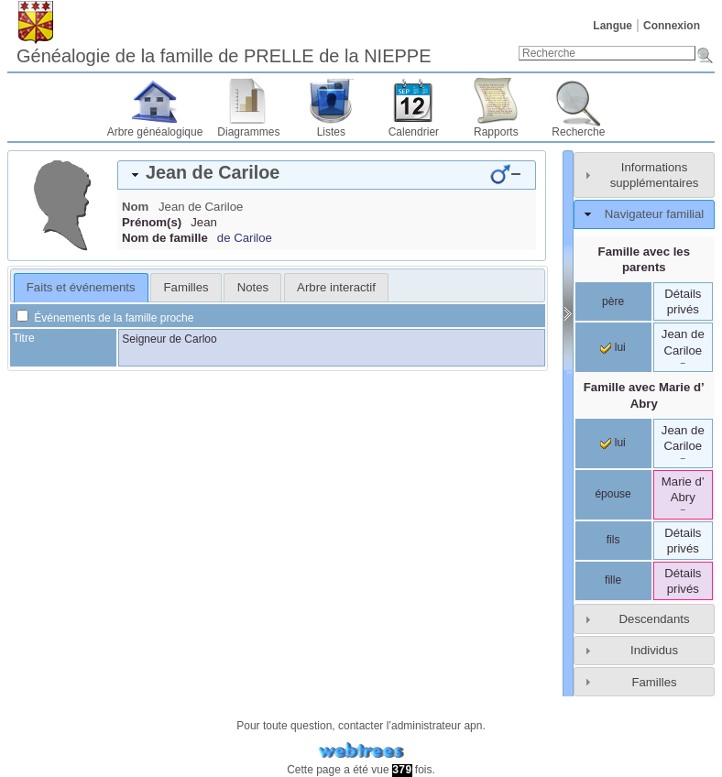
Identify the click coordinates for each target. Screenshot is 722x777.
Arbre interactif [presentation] (336, 287)
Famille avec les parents (644, 259)
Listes (331, 132)
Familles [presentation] (186, 287)
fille (613, 580)
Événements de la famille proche (104, 318)
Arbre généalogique (155, 132)
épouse (612, 493)
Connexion (671, 25)
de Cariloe (244, 238)
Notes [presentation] (252, 287)
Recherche (578, 132)
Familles (653, 682)
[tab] (326, 175)
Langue (612, 25)
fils (613, 539)
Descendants (654, 619)
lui (612, 347)
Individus (654, 650)
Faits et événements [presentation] (81, 287)
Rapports (496, 132)
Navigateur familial (654, 214)
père (613, 301)
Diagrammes (248, 132)
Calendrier (413, 132)
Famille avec (644, 395)
